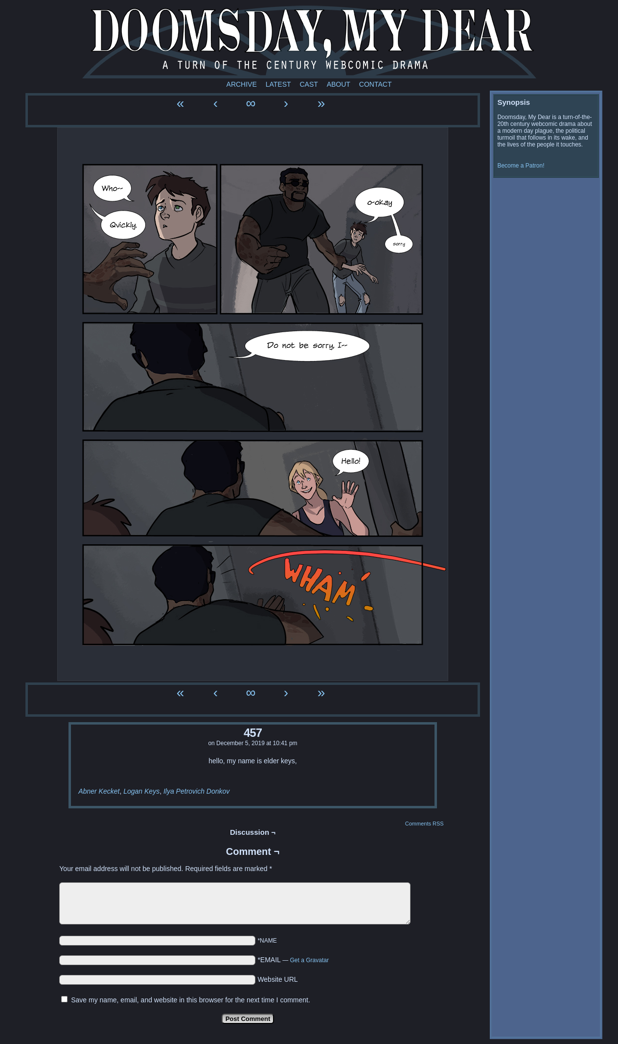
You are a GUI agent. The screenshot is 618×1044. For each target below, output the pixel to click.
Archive (242, 84)
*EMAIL (293, 960)
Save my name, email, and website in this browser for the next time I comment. (190, 1000)
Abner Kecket (98, 791)
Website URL (277, 979)
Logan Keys (141, 791)
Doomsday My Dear (309, 41)
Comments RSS (424, 823)
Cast (308, 84)
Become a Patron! (520, 165)
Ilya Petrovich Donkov (196, 791)
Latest (278, 84)
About (338, 84)
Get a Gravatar (309, 960)
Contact (375, 84)
